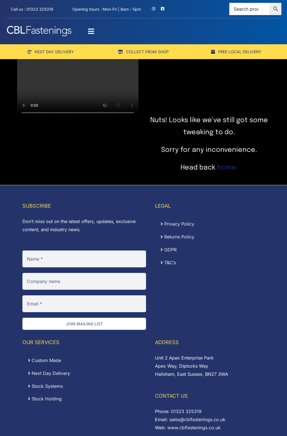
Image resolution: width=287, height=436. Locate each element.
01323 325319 (186, 411)
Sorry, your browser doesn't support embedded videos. (77, 88)
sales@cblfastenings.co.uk (197, 419)
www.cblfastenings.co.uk (194, 427)
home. (227, 167)
